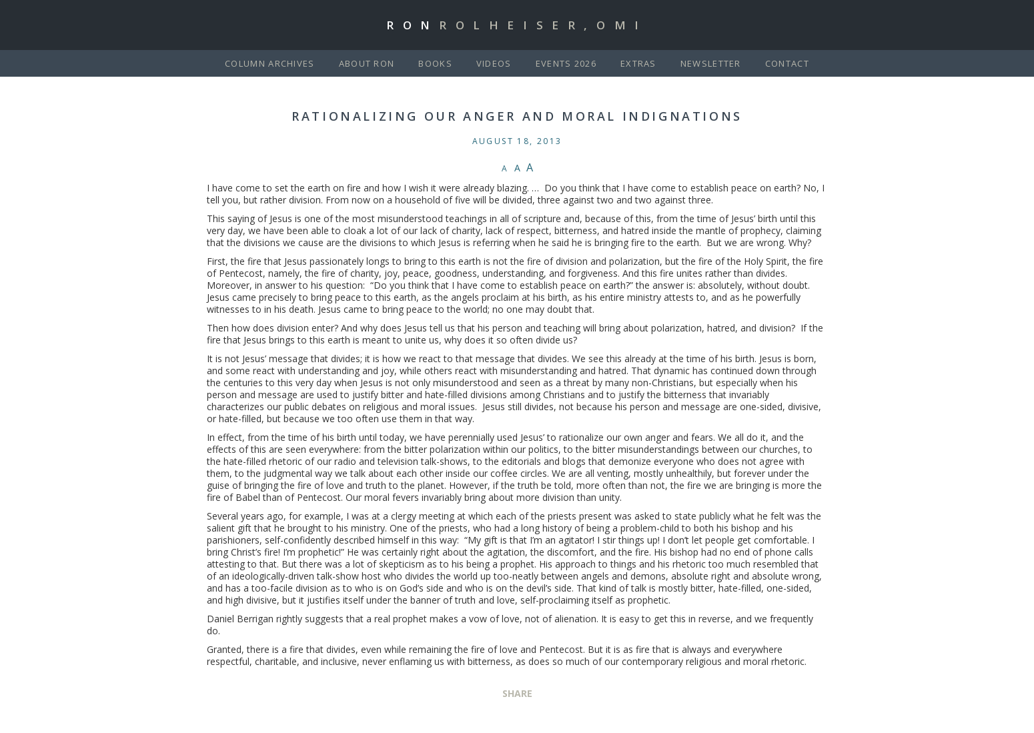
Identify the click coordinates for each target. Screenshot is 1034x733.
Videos (494, 63)
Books (435, 63)
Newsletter (710, 63)
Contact (787, 63)
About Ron (367, 63)
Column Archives (270, 63)
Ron (517, 25)
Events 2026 (566, 63)
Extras (638, 63)
